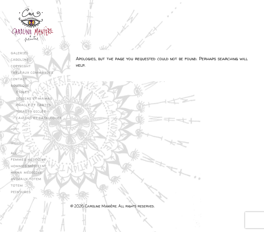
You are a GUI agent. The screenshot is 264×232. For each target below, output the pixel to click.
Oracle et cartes (33, 105)
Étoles (23, 92)
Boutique (20, 85)
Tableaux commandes (32, 72)
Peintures (21, 192)
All (14, 153)
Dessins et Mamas (34, 98)
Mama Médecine (26, 172)
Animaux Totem (26, 179)
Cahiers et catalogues (39, 118)
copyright (21, 66)
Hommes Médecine (29, 166)
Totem (17, 185)
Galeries (19, 53)
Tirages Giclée (31, 111)
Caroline (20, 60)
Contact (19, 79)
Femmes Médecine (28, 159)
